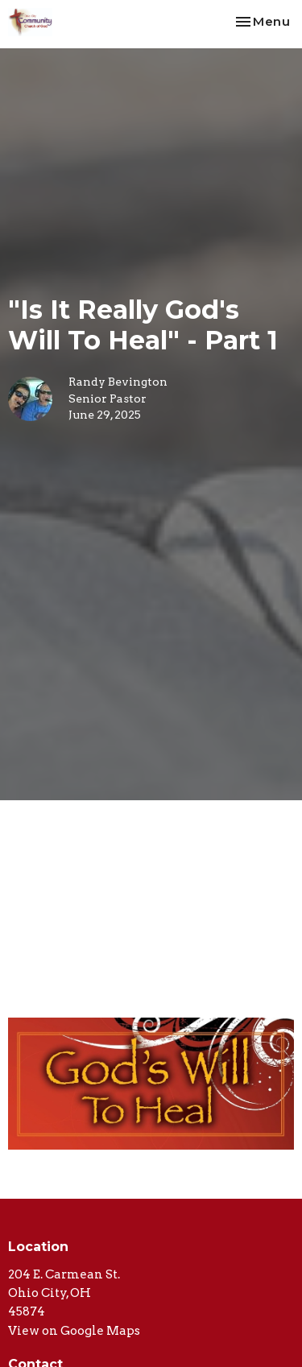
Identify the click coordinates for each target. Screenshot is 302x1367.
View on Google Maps (74, 1331)
